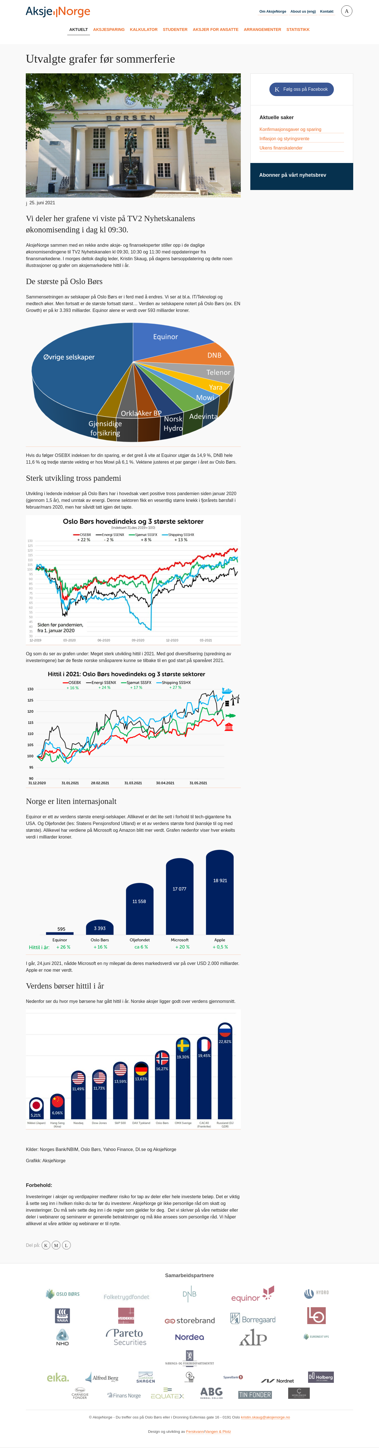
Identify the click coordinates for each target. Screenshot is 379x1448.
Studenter (175, 29)
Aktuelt (78, 29)
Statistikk (298, 29)
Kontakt (327, 11)
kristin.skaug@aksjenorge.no (265, 1417)
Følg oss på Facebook (305, 89)
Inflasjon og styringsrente (284, 138)
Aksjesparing (108, 29)
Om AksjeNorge (272, 11)
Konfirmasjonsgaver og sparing (291, 129)
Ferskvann (195, 1431)
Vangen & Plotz (218, 1431)
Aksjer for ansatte (216, 29)
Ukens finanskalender (281, 148)
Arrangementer (262, 29)
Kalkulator (144, 29)
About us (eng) (303, 11)
